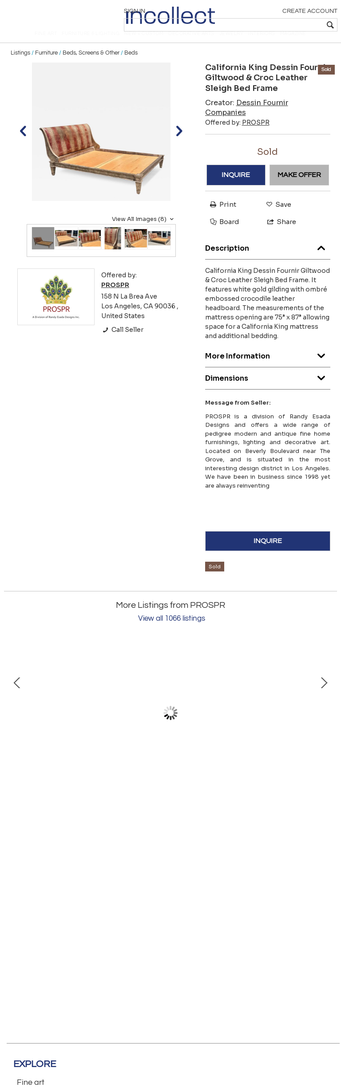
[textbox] (272, 25)
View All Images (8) (144, 233)
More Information (268, 368)
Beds (131, 67)
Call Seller (122, 345)
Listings (20, 67)
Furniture (46, 67)
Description (268, 260)
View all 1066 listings (171, 634)
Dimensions (268, 390)
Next (324, 728)
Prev (17, 728)
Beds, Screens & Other (91, 67)
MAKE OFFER (299, 189)
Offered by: (237, 137)
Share (277, 236)
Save (276, 219)
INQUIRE (236, 189)
